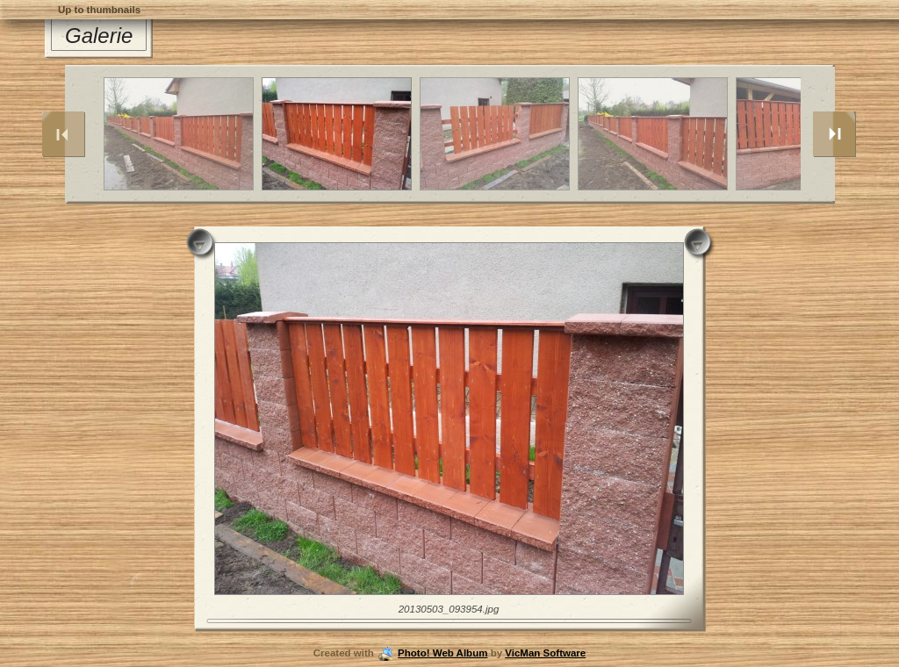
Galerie (99, 35)
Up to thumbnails (99, 9)
